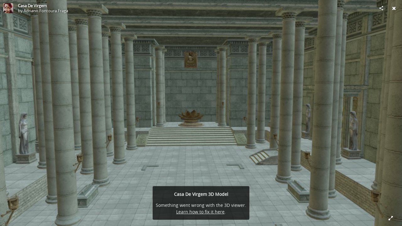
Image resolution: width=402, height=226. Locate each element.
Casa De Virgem (32, 5)
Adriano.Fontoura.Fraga (46, 10)
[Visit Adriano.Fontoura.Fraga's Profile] (8, 8)
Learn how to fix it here (200, 212)
